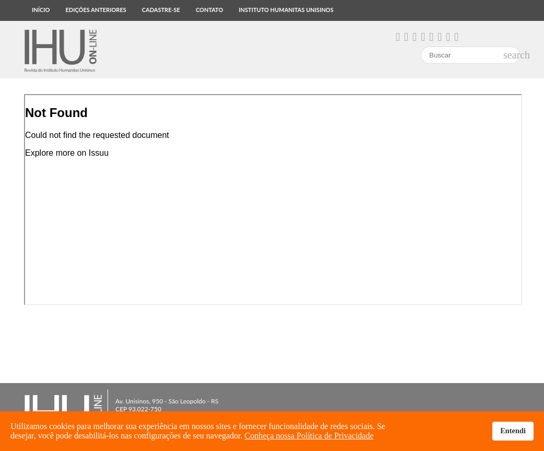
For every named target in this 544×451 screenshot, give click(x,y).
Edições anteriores (95, 9)
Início (41, 9)
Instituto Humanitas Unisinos (286, 9)
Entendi (513, 430)
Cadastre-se (161, 9)
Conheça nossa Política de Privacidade (309, 435)
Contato (209, 9)
